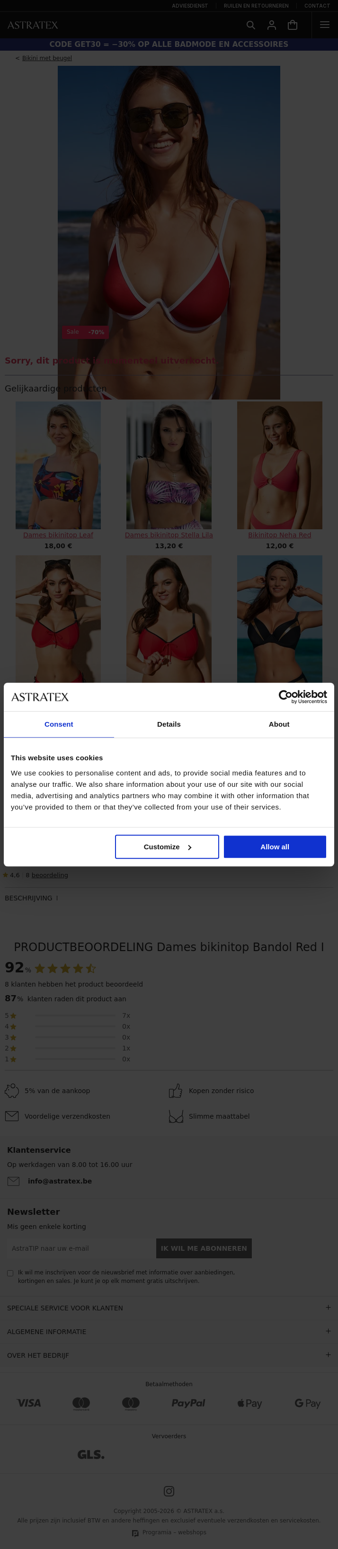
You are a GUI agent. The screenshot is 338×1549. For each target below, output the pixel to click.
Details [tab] (169, 724)
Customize (167, 847)
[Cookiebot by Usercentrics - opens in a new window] (285, 697)
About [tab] (279, 724)
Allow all (274, 847)
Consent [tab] (58, 724)
